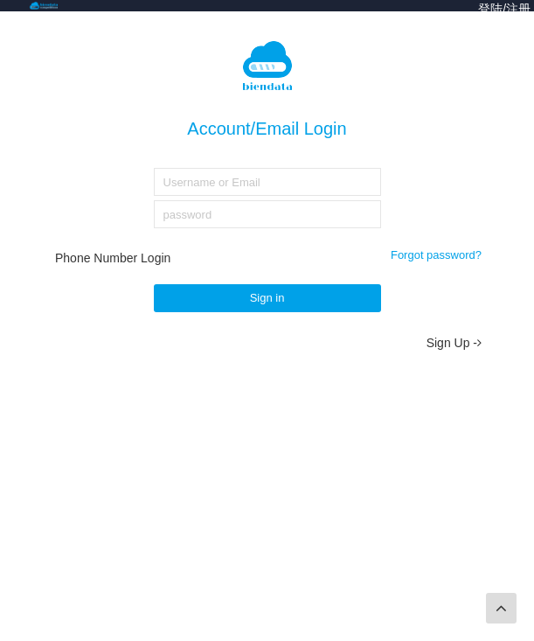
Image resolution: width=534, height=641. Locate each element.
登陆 (490, 9)
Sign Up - (454, 343)
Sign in (267, 297)
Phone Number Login (112, 258)
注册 (518, 9)
